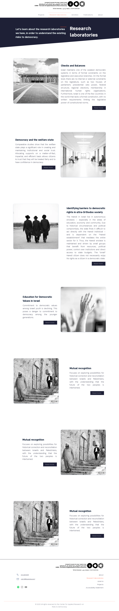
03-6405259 (25, 575)
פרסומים (100, 581)
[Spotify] (18, 587)
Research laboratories (96, 578)
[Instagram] (22, 587)
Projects (100, 585)
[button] (88, 15)
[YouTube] (25, 587)
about (101, 575)
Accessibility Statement (96, 588)
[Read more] (99, 108)
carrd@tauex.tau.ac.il (28, 579)
